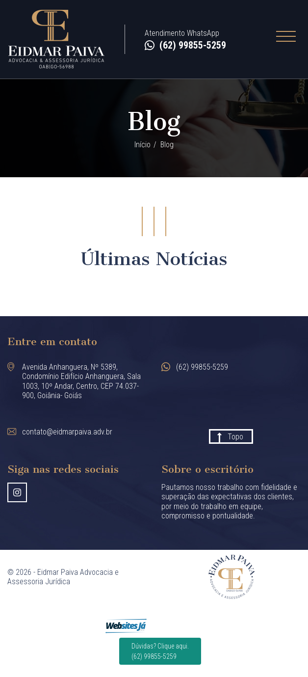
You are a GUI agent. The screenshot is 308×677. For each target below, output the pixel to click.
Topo (235, 436)
